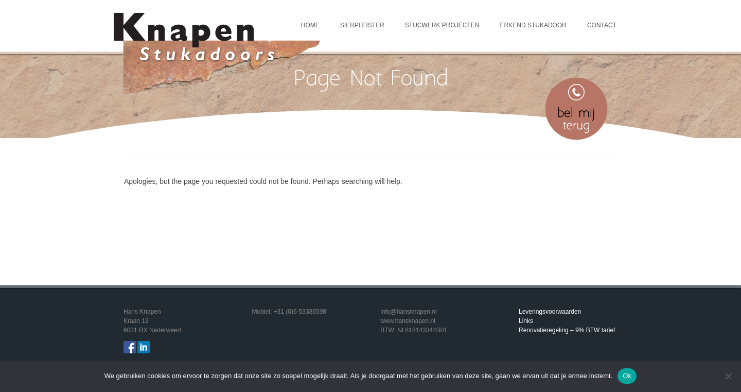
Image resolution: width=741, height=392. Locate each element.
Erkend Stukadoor (533, 25)
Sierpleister (362, 25)
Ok (627, 376)
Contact (601, 25)
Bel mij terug (576, 108)
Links (526, 321)
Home (310, 25)
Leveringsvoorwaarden (550, 311)
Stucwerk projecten (442, 25)
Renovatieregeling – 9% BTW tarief (567, 330)
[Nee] (728, 376)
